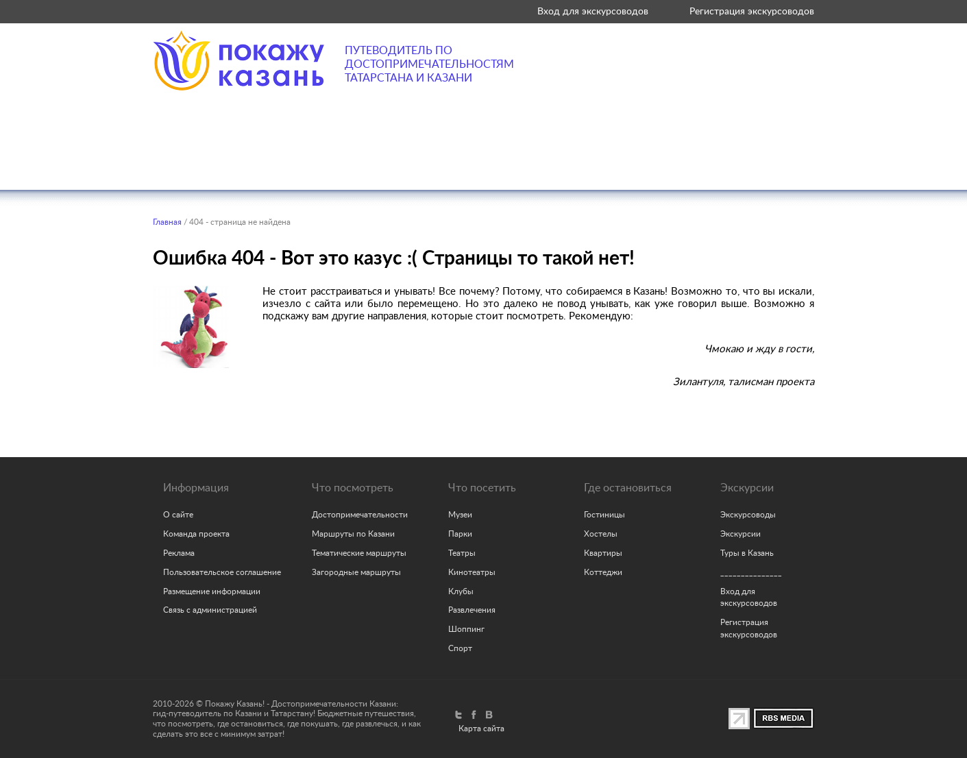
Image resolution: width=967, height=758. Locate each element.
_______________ (751, 572)
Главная (167, 222)
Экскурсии (687, 164)
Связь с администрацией (210, 610)
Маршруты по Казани (353, 534)
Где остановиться (564, 164)
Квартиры (603, 553)
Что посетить (331, 164)
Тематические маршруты (359, 553)
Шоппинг (466, 629)
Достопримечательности (360, 515)
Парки (460, 534)
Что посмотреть (203, 164)
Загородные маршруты (356, 572)
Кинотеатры (471, 572)
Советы (779, 164)
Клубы (461, 591)
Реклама (179, 553)
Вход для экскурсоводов (592, 11)
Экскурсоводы (748, 515)
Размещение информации (211, 591)
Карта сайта (481, 728)
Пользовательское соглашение (222, 572)
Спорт (460, 648)
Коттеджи (603, 572)
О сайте (178, 515)
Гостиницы (604, 515)
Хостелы (600, 534)
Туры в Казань (747, 553)
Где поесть (441, 164)
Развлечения (471, 610)
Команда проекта (196, 534)
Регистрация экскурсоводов (751, 11)
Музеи (460, 515)
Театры (462, 553)
